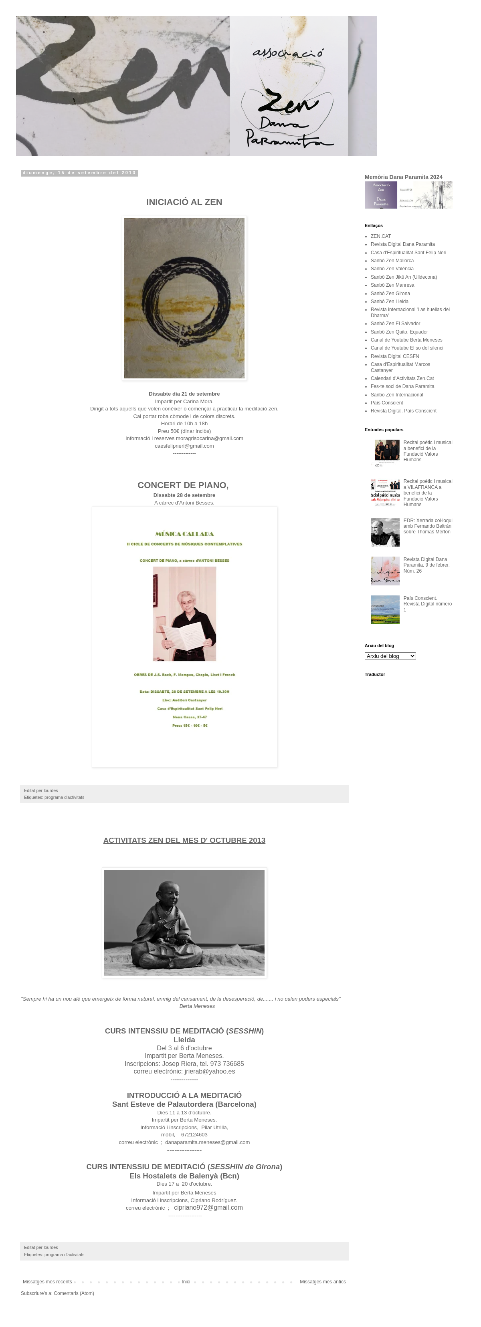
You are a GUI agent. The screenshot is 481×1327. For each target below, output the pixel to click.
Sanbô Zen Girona (390, 293)
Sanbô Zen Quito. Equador (399, 332)
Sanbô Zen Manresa (392, 285)
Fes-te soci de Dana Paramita (403, 386)
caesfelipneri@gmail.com (184, 446)
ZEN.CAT (381, 236)
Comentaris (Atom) (74, 1293)
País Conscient (387, 403)
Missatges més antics (323, 1282)
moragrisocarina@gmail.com (209, 438)
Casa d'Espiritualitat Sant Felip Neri (408, 252)
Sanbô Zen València (392, 268)
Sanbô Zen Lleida (389, 301)
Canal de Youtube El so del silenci (407, 348)
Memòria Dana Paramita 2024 (404, 177)
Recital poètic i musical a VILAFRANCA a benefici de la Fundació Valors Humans (428, 493)
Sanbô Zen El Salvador (395, 323)
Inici (186, 1282)
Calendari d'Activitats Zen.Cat (402, 378)
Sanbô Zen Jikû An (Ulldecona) (404, 277)
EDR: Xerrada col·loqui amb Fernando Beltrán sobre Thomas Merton (428, 526)
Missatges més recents (47, 1282)
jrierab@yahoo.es (210, 1071)
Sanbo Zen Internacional (397, 395)
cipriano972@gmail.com (208, 1207)
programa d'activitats (64, 797)
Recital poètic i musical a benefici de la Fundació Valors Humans (428, 451)
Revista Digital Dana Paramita (403, 244)
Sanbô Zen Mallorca (392, 260)
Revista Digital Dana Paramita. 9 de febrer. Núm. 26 (427, 565)
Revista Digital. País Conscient (404, 411)
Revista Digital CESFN (395, 356)
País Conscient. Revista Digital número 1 (428, 604)
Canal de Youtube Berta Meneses (407, 340)
